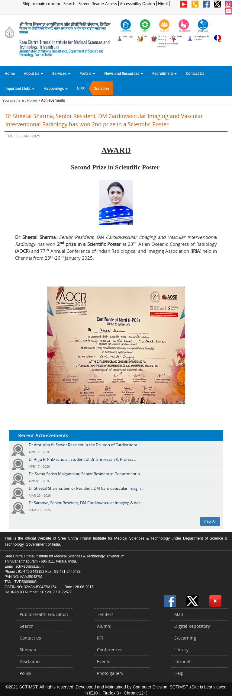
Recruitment (164, 73)
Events (103, 661)
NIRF (80, 88)
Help (179, 673)
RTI (100, 638)
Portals (87, 73)
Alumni (104, 626)
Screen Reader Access (98, 3)
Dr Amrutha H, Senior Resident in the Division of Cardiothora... (84, 444)
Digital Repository (192, 626)
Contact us (30, 638)
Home (10, 73)
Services (61, 73)
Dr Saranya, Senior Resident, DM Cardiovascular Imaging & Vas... (86, 502)
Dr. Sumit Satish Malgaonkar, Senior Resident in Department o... (86, 473)
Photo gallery (110, 673)
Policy (25, 673)
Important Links (19, 88)
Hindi (163, 3)
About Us (33, 73)
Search (69, 3)
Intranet (182, 661)
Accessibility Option (137, 3)
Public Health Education (44, 614)
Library (181, 650)
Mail (178, 614)
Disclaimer (30, 661)
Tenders (105, 614)
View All (210, 521)
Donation (101, 88)
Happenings (56, 88)
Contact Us (195, 73)
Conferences (109, 650)
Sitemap (28, 650)
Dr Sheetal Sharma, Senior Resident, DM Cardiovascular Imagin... (86, 488)
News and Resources (123, 73)
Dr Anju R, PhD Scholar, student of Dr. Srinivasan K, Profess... (82, 459)
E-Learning (185, 638)
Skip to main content (41, 3)
